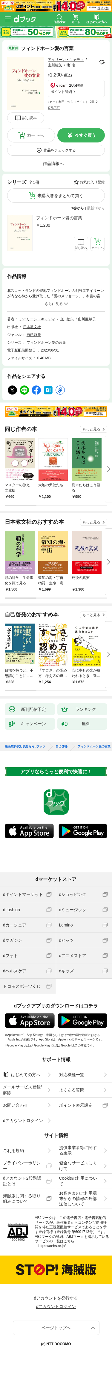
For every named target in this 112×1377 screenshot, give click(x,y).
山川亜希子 (87, 319)
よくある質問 (71, 1090)
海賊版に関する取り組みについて (22, 1198)
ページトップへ (56, 1327)
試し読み (29, 118)
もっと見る (91, 429)
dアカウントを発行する (56, 1298)
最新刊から (96, 208)
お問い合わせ (15, 1105)
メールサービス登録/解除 (22, 1090)
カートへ (35, 135)
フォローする (102, 62)
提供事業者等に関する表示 (78, 1150)
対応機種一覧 (71, 1074)
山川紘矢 (55, 65)
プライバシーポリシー (22, 1165)
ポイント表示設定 (76, 1105)
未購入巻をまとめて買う (60, 195)
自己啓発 (34, 335)
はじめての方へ (21, 1075)
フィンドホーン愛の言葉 (59, 217)
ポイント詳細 (61, 92)
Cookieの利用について (78, 1181)
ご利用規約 (13, 1150)
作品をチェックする (60, 150)
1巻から (77, 208)
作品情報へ (53, 163)
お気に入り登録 (92, 182)
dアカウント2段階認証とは (22, 1181)
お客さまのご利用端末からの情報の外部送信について (78, 1198)
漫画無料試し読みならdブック (25, 746)
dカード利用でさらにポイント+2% (71, 101)
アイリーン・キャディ (66, 60)
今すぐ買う (85, 135)
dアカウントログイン (23, 1120)
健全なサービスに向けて (78, 1165)
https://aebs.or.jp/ (52, 1246)
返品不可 (54, 107)
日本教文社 (32, 327)
